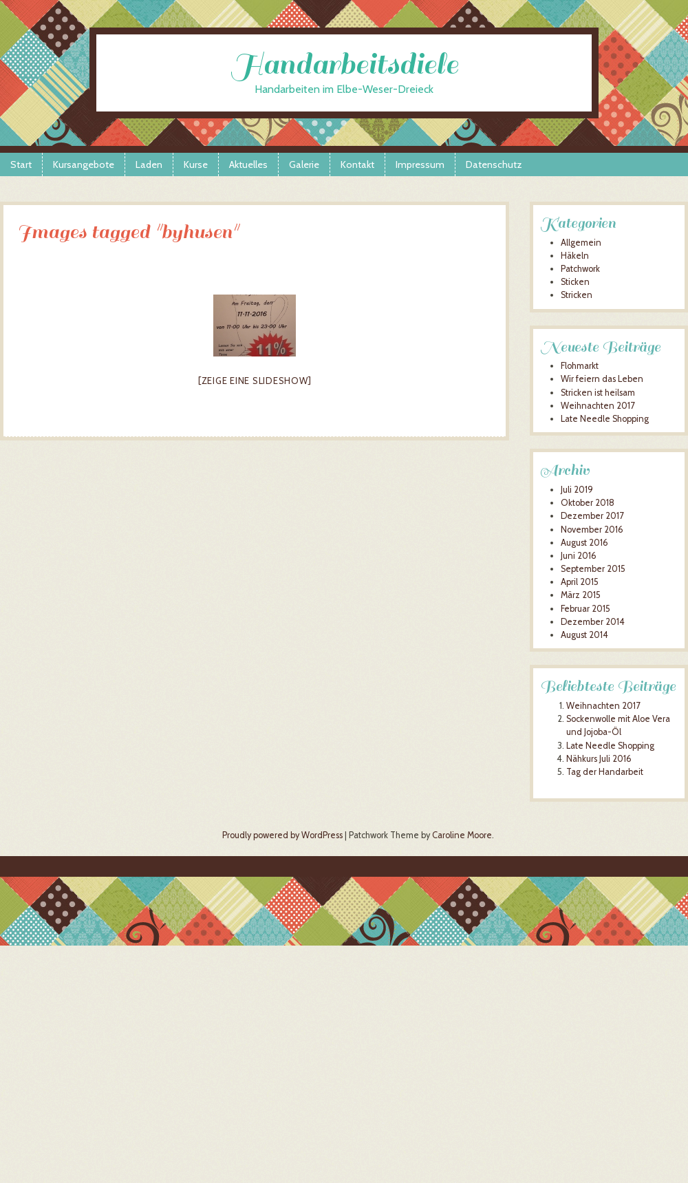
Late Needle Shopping (605, 419)
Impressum (420, 164)
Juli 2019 (577, 489)
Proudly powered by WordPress (282, 835)
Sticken (575, 282)
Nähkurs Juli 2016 (599, 759)
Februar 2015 (585, 609)
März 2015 (581, 595)
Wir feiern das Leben (602, 379)
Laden (149, 164)
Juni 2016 (578, 556)
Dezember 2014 (593, 622)
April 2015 (580, 582)
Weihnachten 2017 (597, 406)
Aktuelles (248, 164)
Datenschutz (494, 164)
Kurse (196, 164)
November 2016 (592, 529)
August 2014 (584, 635)
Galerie (304, 164)
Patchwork (580, 269)
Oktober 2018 (587, 503)
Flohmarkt (580, 366)
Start (21, 164)
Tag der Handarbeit (604, 772)
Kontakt (357, 164)
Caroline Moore (462, 835)
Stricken (576, 295)
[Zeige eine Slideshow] (255, 380)
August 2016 (584, 542)
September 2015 (593, 569)
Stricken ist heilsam (598, 392)
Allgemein (581, 242)
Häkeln (575, 256)
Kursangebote (83, 164)
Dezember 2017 (592, 516)
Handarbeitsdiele (344, 64)
